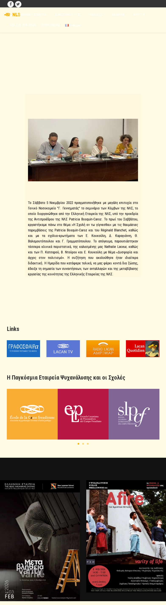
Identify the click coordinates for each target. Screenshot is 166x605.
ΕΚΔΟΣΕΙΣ (98, 15)
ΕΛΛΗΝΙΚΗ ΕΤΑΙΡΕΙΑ (33, 15)
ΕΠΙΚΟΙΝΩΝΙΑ (51, 25)
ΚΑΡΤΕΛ (139, 15)
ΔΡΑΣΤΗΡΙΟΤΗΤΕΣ (69, 15)
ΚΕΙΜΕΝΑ (120, 15)
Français (73, 25)
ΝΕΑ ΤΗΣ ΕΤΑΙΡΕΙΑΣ (23, 25)
